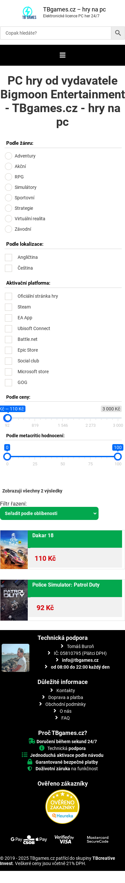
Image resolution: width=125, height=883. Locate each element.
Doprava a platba (65, 697)
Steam (24, 306)
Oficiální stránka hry (38, 296)
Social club (28, 360)
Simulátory (26, 187)
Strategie (24, 208)
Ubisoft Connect (34, 328)
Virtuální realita (30, 218)
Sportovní (24, 197)
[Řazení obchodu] (49, 513)
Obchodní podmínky (65, 704)
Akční (20, 166)
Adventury (25, 155)
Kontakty (65, 690)
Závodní (23, 229)
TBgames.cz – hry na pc (74, 9)
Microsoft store (33, 371)
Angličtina (28, 257)
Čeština (25, 268)
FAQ (65, 718)
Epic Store (28, 350)
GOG (22, 382)
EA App (25, 317)
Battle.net (28, 339)
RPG (19, 176)
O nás (65, 711)
